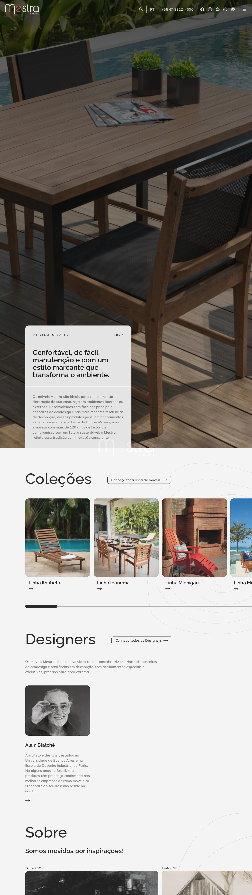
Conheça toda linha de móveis (139, 480)
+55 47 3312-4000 (177, 9)
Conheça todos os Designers (141, 640)
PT (154, 10)
